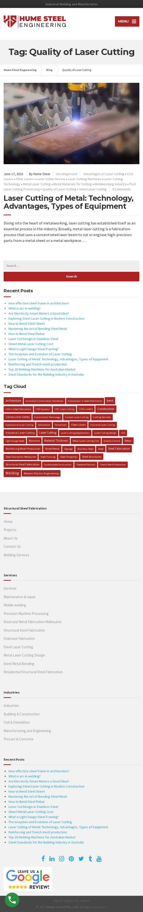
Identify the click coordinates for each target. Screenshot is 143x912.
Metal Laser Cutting (37, 184)
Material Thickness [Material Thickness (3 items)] (56, 440)
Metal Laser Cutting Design (24, 655)
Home (8, 521)
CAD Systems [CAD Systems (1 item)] (43, 409)
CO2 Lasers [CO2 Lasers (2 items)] (86, 409)
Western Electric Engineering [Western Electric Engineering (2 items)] (41, 473)
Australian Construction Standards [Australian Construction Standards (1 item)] (44, 400)
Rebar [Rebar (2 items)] (128, 440)
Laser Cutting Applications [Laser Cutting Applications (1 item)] (75, 432)
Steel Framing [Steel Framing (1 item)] (47, 456)
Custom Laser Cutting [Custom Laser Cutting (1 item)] (77, 417)
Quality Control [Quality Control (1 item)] (112, 440)
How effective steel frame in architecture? (38, 303)
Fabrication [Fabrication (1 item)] (44, 424)
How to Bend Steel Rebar (26, 334)
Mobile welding (15, 605)
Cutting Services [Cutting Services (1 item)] (102, 417)
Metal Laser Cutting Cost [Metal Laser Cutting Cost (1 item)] (86, 440)
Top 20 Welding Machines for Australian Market (41, 369)
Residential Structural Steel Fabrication (33, 672)
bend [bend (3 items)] (110, 400)
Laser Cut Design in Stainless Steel (33, 339)
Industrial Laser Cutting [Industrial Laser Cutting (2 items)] (20, 432)
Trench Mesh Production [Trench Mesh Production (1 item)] (113, 464)
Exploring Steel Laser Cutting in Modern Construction (46, 318)
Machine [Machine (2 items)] (34, 440)
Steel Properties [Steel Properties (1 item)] (68, 456)
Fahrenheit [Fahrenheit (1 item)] (61, 424)
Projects (10, 529)
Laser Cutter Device (51, 179)
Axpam (85, 900)
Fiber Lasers (25, 179)
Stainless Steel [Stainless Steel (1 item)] (85, 448)
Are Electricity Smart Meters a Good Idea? (38, 313)
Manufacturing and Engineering (27, 730)
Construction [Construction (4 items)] (105, 409)
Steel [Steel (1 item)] (101, 448)
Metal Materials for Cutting (72, 184)
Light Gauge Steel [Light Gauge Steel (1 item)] (15, 440)
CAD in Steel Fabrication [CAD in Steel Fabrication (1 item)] (18, 409)
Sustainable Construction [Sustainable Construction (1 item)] (58, 464)
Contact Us (12, 546)
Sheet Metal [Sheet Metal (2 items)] (52, 448)
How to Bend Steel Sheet (26, 323)
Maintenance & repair (20, 597)
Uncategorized (66, 174)
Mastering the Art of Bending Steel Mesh (37, 328)
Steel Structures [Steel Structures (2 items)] (91, 456)
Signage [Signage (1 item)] (68, 448)
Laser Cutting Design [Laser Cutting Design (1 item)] (105, 432)
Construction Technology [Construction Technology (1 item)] (47, 417)
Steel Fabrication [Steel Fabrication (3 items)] (119, 448)
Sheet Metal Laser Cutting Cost (30, 344)
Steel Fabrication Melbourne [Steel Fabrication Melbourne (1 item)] (21, 456)
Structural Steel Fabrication (24, 630)
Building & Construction (22, 714)
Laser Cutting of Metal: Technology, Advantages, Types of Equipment (69, 202)
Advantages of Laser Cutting (103, 174)
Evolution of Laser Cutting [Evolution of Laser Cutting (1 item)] (19, 424)
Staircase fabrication (19, 638)
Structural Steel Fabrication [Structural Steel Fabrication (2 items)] (22, 464)
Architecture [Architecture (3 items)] (13, 400)
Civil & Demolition (17, 722)
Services (10, 588)
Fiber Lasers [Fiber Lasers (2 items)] (78, 424)
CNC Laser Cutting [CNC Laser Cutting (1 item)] (64, 409)
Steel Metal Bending (19, 663)
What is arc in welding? (24, 308)
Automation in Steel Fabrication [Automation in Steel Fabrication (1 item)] (85, 400)
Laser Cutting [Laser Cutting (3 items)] (47, 432)
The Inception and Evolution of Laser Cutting (40, 354)
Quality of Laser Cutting (59, 189)
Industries (11, 705)
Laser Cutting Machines (84, 179)
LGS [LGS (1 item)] (123, 432)
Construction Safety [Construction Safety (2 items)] (18, 417)
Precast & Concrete (18, 739)
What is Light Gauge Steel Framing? (33, 349)
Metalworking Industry (110, 184)
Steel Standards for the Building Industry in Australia (46, 374)
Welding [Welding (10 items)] (12, 473)
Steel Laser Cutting (93, 189)
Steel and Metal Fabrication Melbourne (32, 621)
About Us (11, 538)
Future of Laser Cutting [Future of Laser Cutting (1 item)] (102, 424)
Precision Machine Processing (26, 613)
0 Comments (122, 189)
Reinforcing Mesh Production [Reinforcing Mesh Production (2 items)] (23, 448)
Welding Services (16, 555)
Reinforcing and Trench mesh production (37, 364)
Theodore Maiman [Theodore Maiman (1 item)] (85, 464)
